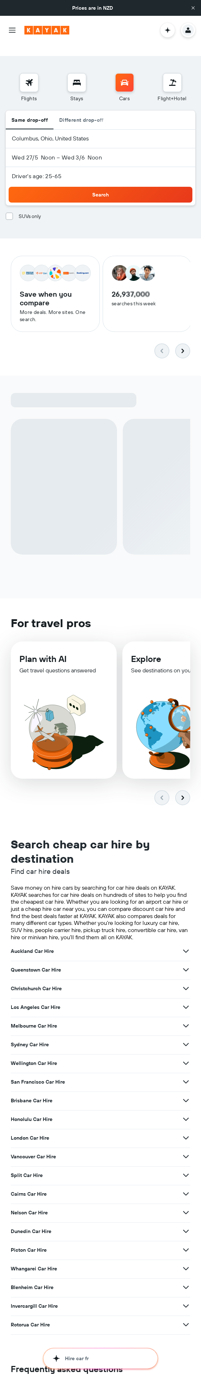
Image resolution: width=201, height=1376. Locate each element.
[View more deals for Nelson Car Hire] (186, 1203)
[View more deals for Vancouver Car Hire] (186, 1147)
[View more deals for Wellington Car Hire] (186, 1053)
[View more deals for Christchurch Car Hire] (186, 978)
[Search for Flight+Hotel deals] (172, 71)
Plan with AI (43, 652)
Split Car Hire (27, 1165)
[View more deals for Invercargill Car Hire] (186, 1296)
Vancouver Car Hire (33, 1147)
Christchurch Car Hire (36, 979)
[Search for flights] (29, 71)
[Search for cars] (124, 71)
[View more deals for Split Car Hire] (186, 1165)
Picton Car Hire (29, 1240)
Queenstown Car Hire (36, 960)
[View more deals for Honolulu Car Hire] (186, 1109)
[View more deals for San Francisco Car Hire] (186, 1072)
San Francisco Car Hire (38, 1072)
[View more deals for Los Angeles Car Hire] (186, 997)
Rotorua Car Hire (30, 1315)
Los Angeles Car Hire (35, 997)
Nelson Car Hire (29, 1203)
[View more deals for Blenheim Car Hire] (186, 1277)
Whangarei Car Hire (34, 1259)
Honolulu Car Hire (31, 1109)
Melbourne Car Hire (34, 1016)
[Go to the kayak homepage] (46, 30)
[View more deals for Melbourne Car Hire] (186, 1016)
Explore (146, 652)
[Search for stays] (76, 71)
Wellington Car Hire (34, 1053)
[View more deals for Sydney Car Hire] (186, 1034)
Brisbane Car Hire (31, 1091)
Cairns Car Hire (29, 1184)
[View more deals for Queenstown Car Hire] (186, 960)
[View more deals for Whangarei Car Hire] (186, 1259)
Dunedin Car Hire (31, 1221)
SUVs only (30, 204)
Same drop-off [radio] (29, 108)
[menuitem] (29, 76)
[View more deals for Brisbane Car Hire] (186, 1091)
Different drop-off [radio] (81, 108)
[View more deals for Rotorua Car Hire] (186, 1315)
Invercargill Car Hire (34, 1296)
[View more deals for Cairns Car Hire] (186, 1184)
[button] (193, 8)
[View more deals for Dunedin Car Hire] (186, 1221)
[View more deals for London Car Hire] (186, 1128)
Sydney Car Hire (30, 1035)
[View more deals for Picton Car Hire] (186, 1240)
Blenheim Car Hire (32, 1277)
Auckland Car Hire (32, 941)
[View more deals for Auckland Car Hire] (186, 941)
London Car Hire (30, 1128)
